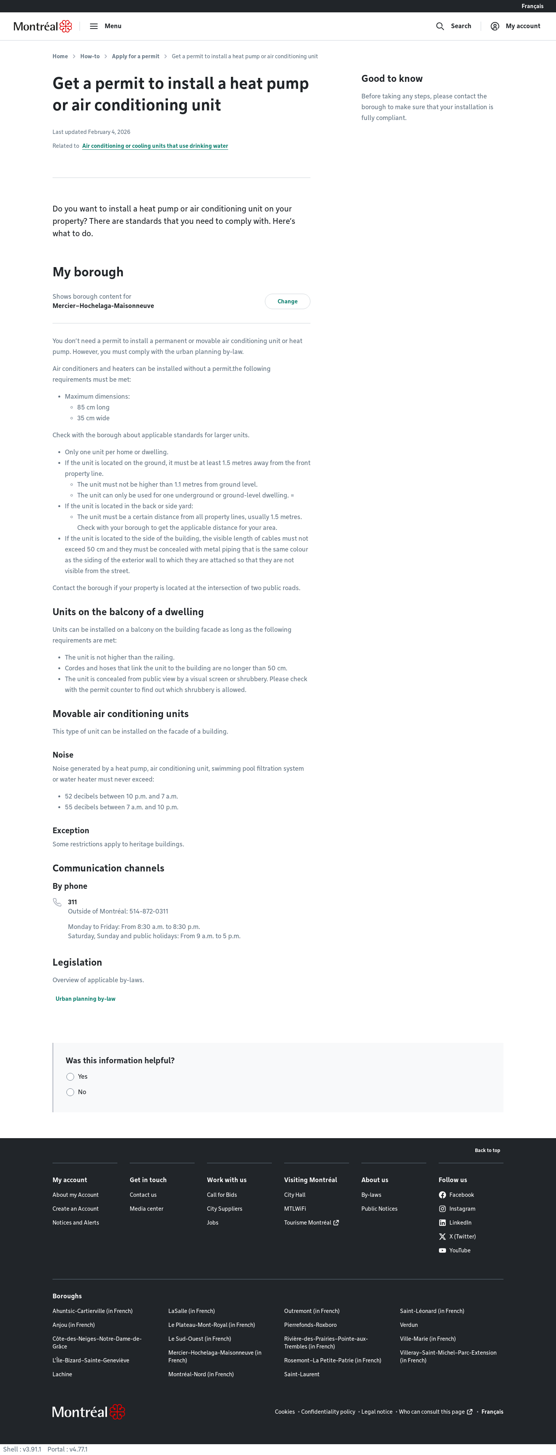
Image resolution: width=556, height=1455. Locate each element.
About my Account (76, 1195)
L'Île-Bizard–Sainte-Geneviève (91, 1360)
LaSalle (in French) (191, 1311)
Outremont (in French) (312, 1311)
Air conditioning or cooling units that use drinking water (155, 146)
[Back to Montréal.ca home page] (42, 26)
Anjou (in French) (74, 1325)
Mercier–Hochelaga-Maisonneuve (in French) (214, 1357)
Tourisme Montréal (307, 1223)
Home (60, 56)
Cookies (285, 1412)
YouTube (455, 1250)
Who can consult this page (432, 1412)
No (82, 1092)
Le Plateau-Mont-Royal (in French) (211, 1325)
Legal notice (377, 1412)
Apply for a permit (135, 56)
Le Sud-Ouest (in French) (199, 1339)
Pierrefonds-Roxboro (310, 1325)
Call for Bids (222, 1195)
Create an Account (76, 1209)
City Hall (294, 1195)
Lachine (62, 1374)
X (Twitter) (457, 1236)
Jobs (213, 1223)
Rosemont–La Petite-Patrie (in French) (332, 1360)
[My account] (515, 26)
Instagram (457, 1209)
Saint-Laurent (302, 1374)
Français (533, 6)
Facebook (456, 1195)
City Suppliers (224, 1209)
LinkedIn (455, 1223)
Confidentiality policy (328, 1412)
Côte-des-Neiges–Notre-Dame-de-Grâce (97, 1343)
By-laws (371, 1195)
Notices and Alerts (76, 1223)
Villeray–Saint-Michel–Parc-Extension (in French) (448, 1357)
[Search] (453, 26)
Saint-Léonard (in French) (432, 1311)
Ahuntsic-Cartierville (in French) (93, 1311)
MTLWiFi (295, 1209)
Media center (146, 1209)
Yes (83, 1076)
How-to (90, 56)
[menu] (105, 26)
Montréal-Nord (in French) (201, 1374)
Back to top (487, 1150)
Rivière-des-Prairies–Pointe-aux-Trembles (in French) (326, 1343)
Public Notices (379, 1209)
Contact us (143, 1195)
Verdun (409, 1325)
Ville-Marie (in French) (428, 1339)
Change (288, 301)
